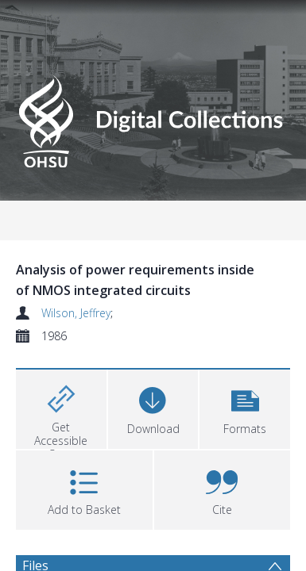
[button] (244, 407)
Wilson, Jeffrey (69, 313)
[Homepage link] (153, 119)
